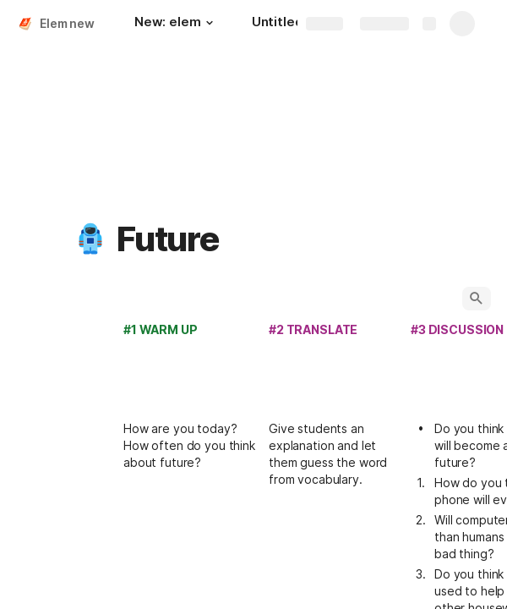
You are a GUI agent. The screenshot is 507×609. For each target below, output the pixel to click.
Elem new (67, 23)
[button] (209, 22)
